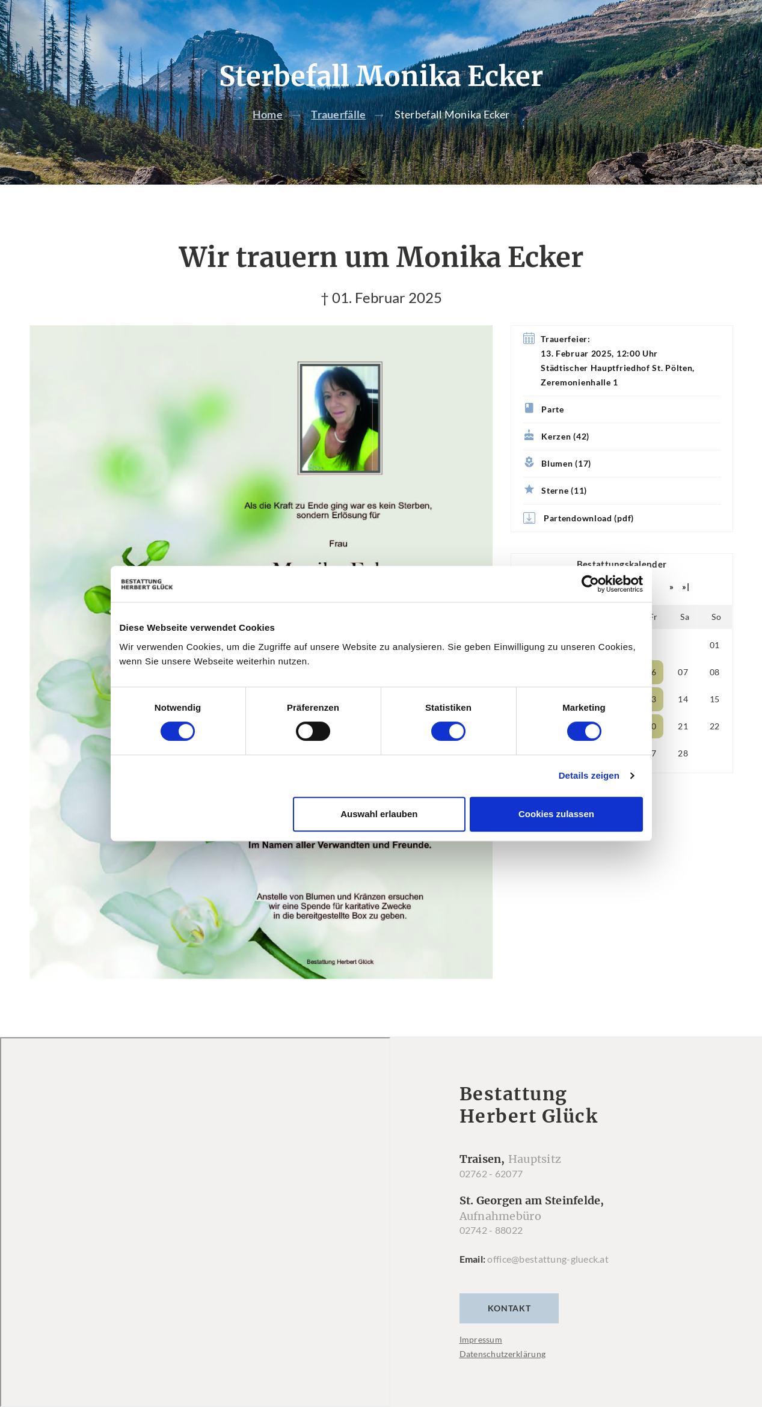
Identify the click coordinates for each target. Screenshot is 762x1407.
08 (715, 672)
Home (268, 114)
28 (683, 754)
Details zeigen (589, 775)
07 (683, 672)
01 (715, 645)
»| (685, 587)
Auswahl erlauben (378, 814)
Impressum (481, 1339)
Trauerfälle (338, 114)
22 (715, 727)
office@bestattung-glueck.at (548, 1258)
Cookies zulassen (556, 814)
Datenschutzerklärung (502, 1354)
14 (683, 699)
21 (683, 727)
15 (715, 699)
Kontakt (509, 1308)
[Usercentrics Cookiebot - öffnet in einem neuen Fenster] (590, 584)
